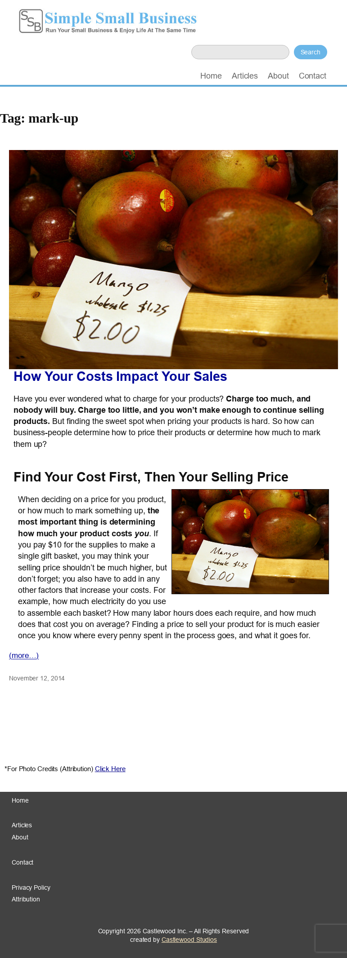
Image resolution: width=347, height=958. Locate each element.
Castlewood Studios (189, 939)
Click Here (110, 769)
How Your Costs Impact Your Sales (120, 376)
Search (310, 52)
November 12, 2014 (37, 678)
